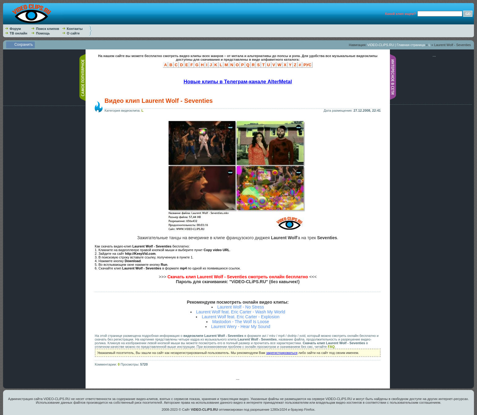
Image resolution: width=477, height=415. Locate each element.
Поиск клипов (47, 29)
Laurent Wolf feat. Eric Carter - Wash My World (240, 311)
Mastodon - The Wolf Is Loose (240, 321)
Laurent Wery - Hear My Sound (240, 326)
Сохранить (23, 44)
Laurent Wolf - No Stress (240, 307)
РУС (307, 65)
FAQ (331, 346)
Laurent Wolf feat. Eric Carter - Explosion (240, 316)
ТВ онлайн (19, 33)
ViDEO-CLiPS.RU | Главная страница (396, 45)
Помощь (43, 33)
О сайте (73, 33)
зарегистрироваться (281, 353)
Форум (15, 29)
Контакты (75, 29)
